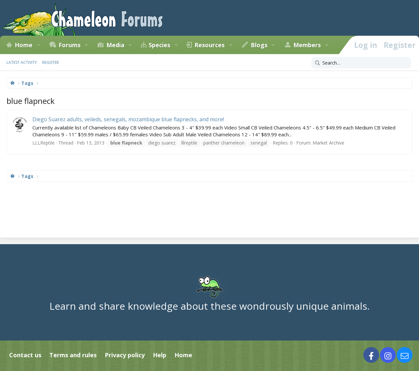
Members (307, 45)
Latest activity (22, 62)
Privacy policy (125, 355)
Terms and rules (73, 355)
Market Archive (328, 143)
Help (159, 355)
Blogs (259, 45)
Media (115, 45)
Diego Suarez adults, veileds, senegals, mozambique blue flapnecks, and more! (128, 119)
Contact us (25, 355)
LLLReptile (43, 143)
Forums (70, 45)
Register (50, 62)
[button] (38, 45)
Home (23, 45)
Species (159, 45)
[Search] (361, 63)
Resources (209, 45)
